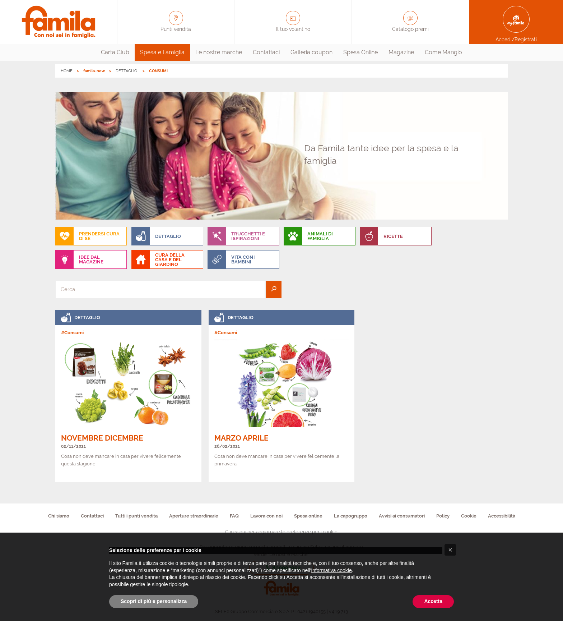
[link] (128, 396)
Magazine (401, 52)
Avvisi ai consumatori (402, 516)
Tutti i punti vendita (136, 516)
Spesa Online (360, 52)
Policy (443, 516)
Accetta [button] (433, 601)
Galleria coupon (311, 52)
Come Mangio (443, 52)
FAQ (234, 516)
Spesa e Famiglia (162, 52)
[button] (450, 550)
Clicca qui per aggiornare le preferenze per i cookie (281, 531)
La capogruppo (350, 516)
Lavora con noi (266, 516)
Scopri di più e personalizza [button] (154, 601)
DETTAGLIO (127, 71)
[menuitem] (115, 52)
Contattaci (266, 52)
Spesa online (308, 516)
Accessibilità (501, 516)
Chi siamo (58, 516)
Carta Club (115, 52)
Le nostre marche (218, 52)
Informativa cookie (331, 570)
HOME (67, 71)
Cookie (468, 516)
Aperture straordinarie (193, 516)
